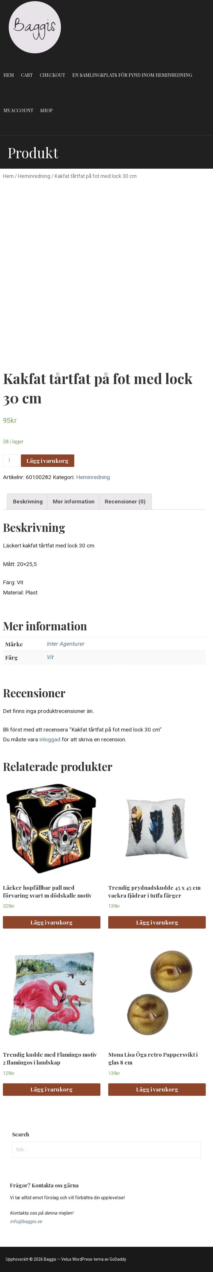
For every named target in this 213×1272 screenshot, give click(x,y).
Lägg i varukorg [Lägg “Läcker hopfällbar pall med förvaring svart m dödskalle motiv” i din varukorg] (51, 922)
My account (18, 110)
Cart (27, 75)
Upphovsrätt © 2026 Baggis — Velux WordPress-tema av (58, 1259)
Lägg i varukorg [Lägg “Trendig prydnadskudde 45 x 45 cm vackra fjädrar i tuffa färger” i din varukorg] (157, 922)
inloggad (49, 739)
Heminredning (34, 176)
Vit (49, 657)
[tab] (27, 502)
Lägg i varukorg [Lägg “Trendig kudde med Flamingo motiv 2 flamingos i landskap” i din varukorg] (51, 1089)
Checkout (52, 75)
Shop (46, 110)
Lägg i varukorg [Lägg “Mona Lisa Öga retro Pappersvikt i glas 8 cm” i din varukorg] (157, 1089)
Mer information (74, 501)
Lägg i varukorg (47, 460)
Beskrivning (28, 501)
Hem (8, 75)
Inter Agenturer (65, 643)
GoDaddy (118, 1259)
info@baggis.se (26, 1221)
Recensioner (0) (125, 501)
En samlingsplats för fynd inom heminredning (132, 75)
